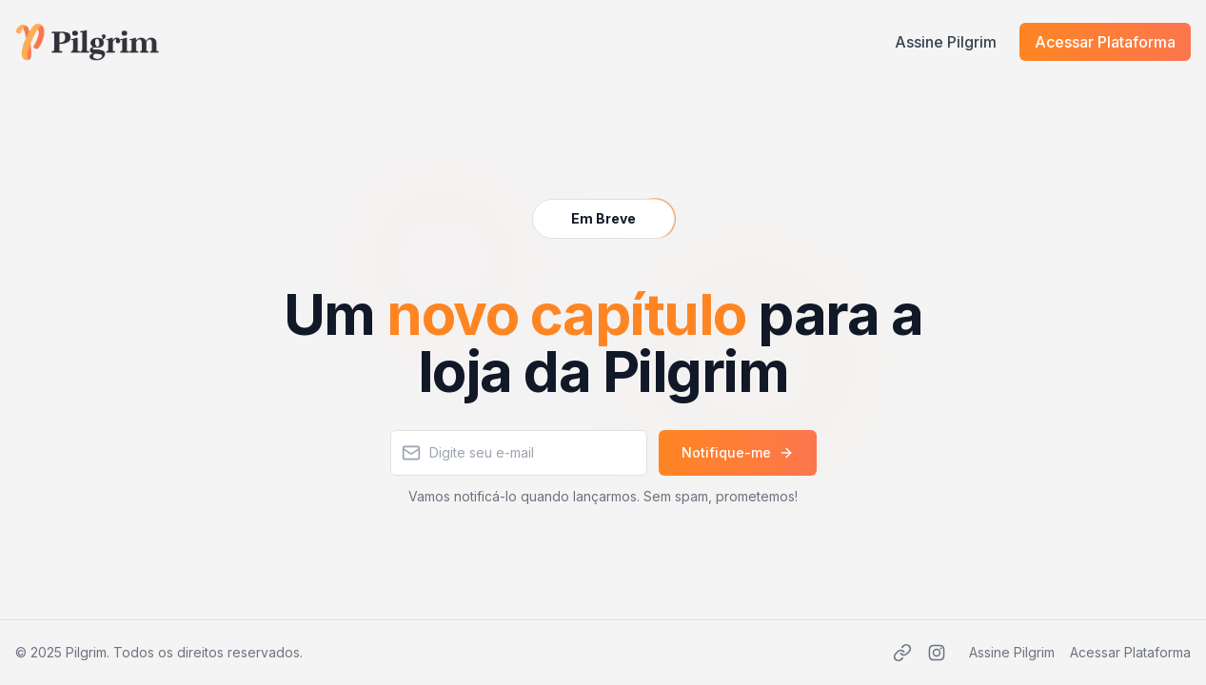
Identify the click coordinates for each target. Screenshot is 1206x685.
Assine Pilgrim (946, 41)
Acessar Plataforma (1105, 41)
